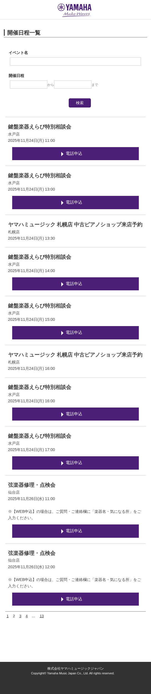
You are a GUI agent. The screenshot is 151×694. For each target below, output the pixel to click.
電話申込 (74, 153)
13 (42, 616)
